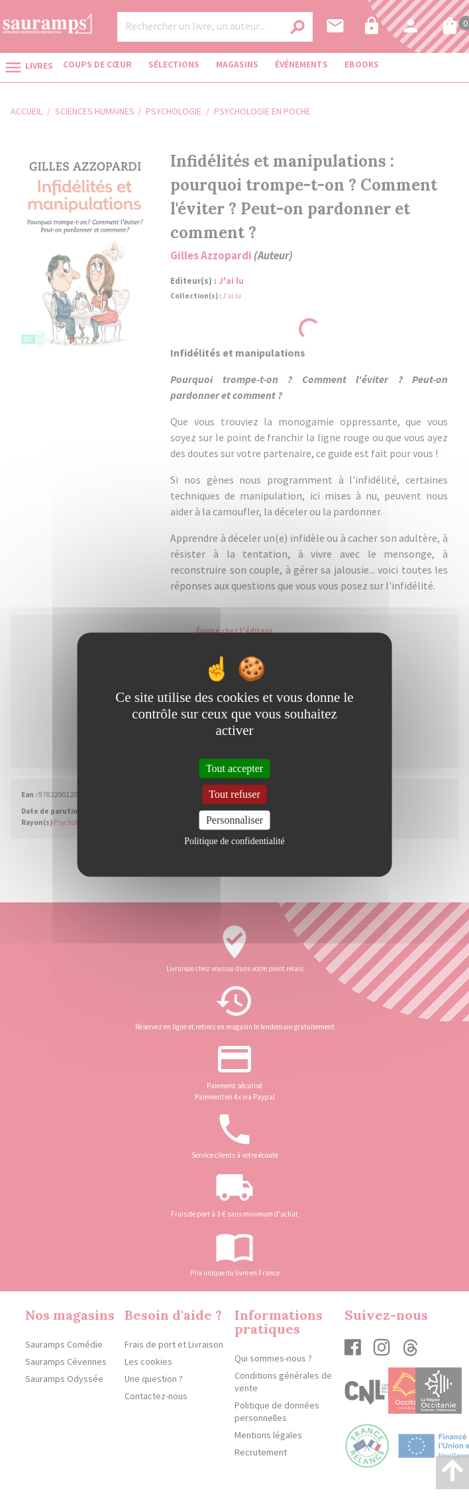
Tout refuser (234, 794)
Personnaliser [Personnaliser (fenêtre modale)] (234, 820)
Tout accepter (234, 768)
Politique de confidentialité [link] (234, 841)
